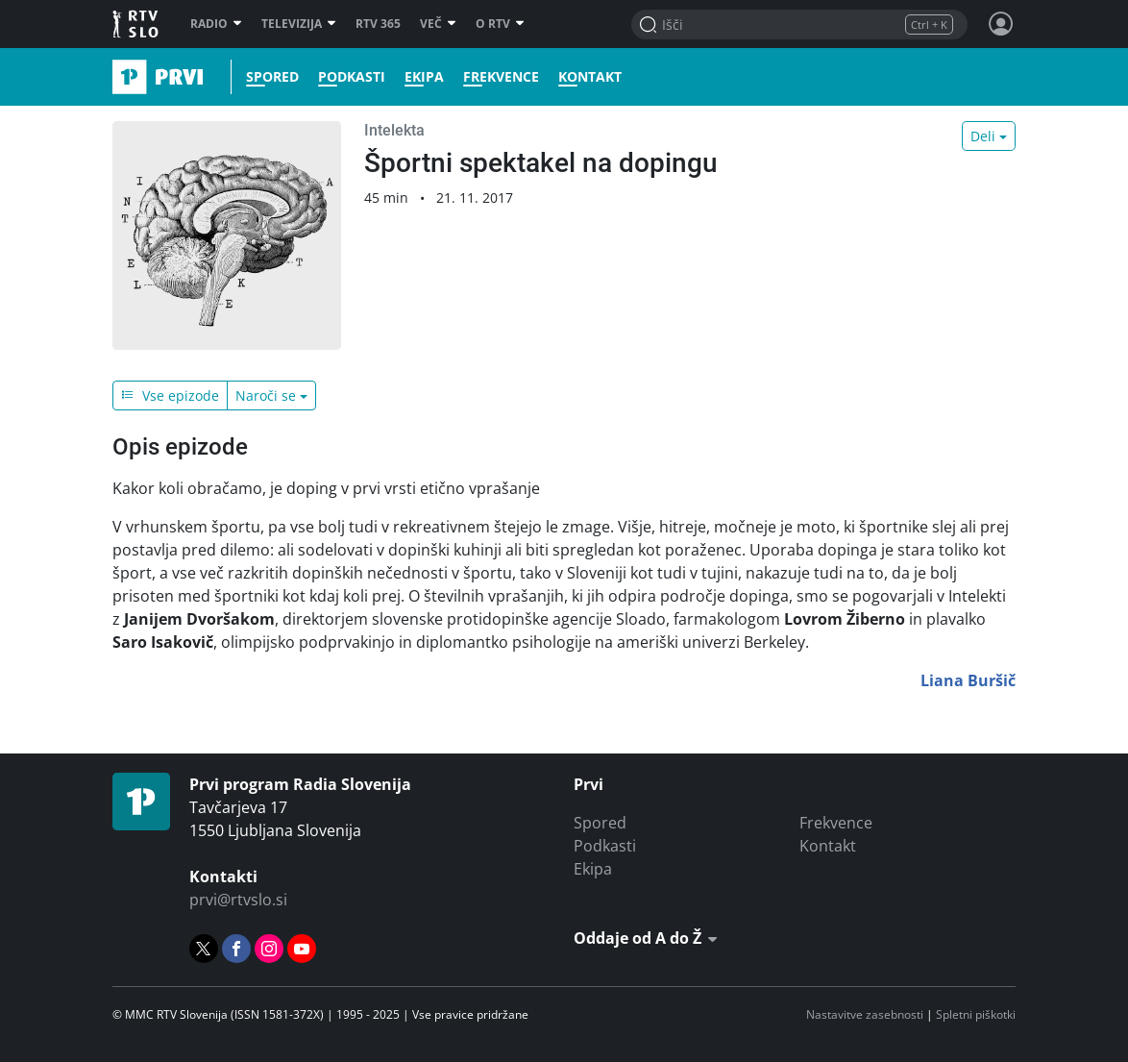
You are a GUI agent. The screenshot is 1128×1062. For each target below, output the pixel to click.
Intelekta (394, 130)
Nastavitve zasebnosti (864, 1014)
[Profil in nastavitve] (1001, 24)
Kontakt (590, 77)
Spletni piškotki (976, 1014)
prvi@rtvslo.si (238, 899)
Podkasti (351, 77)
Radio (216, 24)
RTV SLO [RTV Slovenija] (136, 24)
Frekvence (501, 77)
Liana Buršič (968, 680)
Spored (272, 77)
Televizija (298, 24)
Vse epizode (170, 395)
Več (438, 24)
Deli (982, 136)
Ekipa (424, 77)
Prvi (119, 77)
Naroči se (265, 395)
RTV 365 (378, 24)
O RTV (500, 24)
